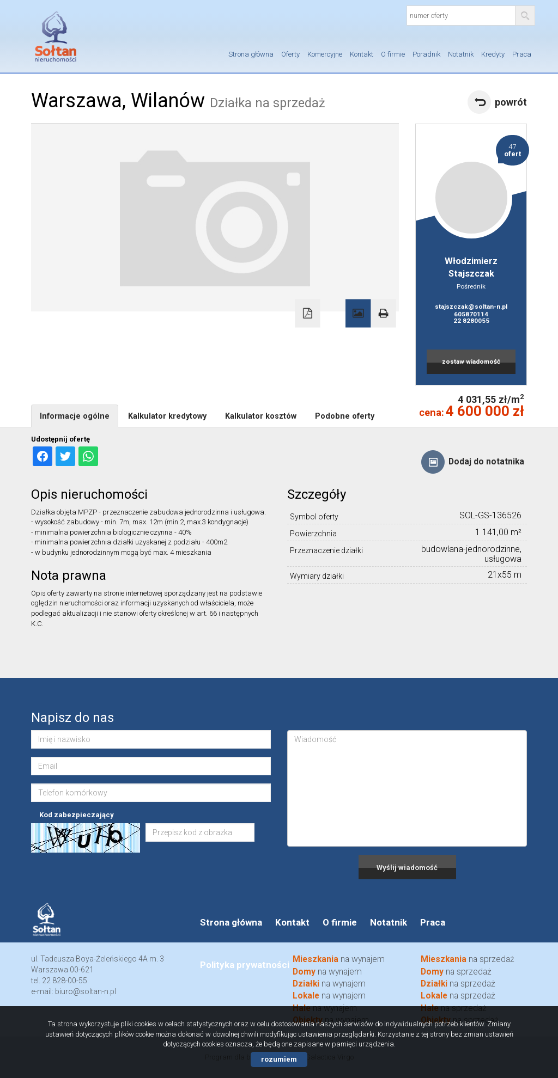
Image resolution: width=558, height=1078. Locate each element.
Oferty (290, 54)
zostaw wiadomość (471, 361)
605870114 (471, 314)
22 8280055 (471, 320)
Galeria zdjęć (358, 313)
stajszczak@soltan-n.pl (471, 306)
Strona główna (251, 54)
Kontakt (361, 54)
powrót (511, 102)
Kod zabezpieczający (76, 815)
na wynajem (329, 996)
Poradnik (426, 54)
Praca (521, 54)
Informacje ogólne (75, 416)
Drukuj (383, 313)
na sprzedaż (458, 996)
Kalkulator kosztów (260, 416)
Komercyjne (324, 54)
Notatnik (461, 54)
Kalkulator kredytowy (167, 416)
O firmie (393, 54)
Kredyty (493, 54)
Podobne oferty (344, 416)
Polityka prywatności (244, 964)
